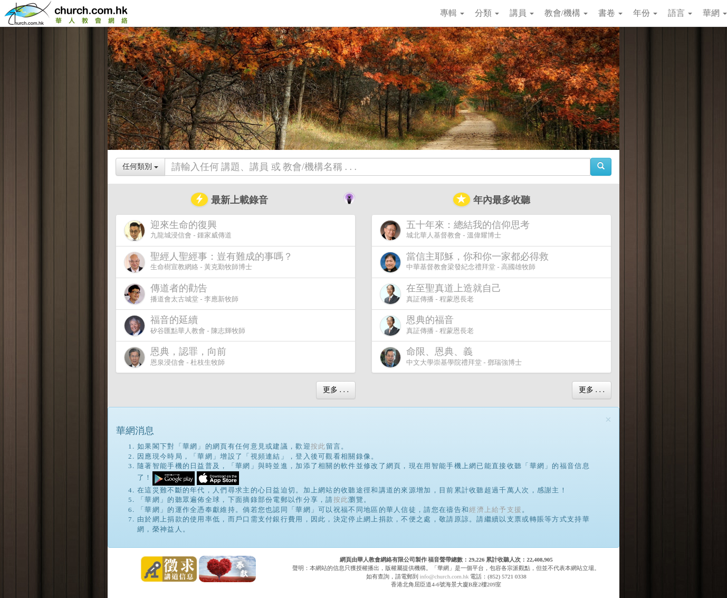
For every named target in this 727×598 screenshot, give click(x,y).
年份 (645, 12)
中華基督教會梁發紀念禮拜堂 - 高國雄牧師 (466, 262)
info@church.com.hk (443, 576)
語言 (680, 12)
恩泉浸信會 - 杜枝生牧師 (177, 357)
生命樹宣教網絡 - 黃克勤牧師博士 (210, 262)
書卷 (610, 12)
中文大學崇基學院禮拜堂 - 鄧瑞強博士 (451, 357)
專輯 (452, 12)
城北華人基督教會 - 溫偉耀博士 (457, 230)
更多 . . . (336, 390)
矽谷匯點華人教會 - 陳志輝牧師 (184, 325)
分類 (487, 12)
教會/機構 (566, 12)
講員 (522, 12)
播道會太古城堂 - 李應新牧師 (181, 294)
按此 (318, 446)
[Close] (608, 419)
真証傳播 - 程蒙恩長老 (442, 294)
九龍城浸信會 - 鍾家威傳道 (178, 230)
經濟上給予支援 (495, 510)
